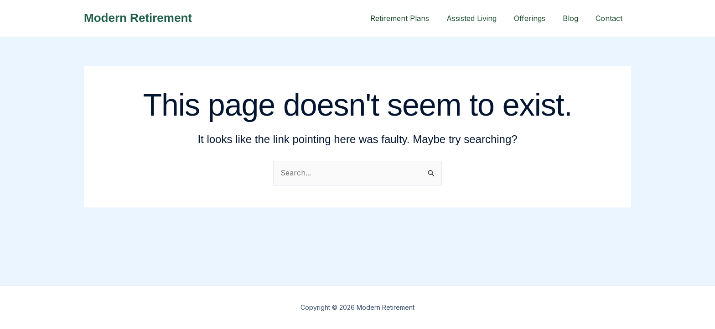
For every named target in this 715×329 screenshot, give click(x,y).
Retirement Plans (412, 18)
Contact (610, 18)
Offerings (536, 18)
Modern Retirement (138, 18)
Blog (574, 18)
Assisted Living (481, 18)
